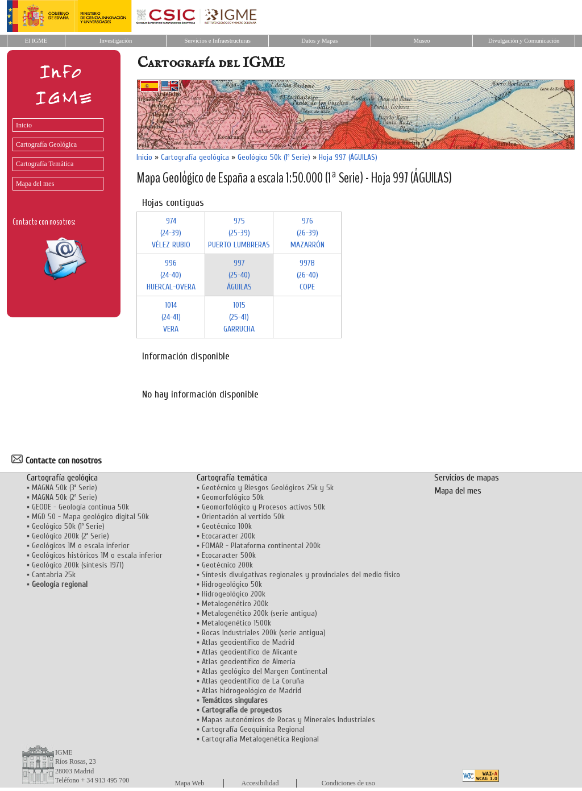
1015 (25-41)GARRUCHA (239, 317)
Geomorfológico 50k (233, 497)
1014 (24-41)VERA (171, 317)
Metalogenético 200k (235, 603)
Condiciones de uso (348, 783)
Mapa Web (189, 783)
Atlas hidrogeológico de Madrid (251, 690)
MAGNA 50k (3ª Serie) (64, 487)
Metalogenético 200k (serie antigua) (259, 613)
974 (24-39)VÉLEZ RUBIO (171, 233)
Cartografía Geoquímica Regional (253, 729)
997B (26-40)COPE (307, 275)
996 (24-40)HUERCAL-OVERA (171, 275)
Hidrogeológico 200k (233, 594)
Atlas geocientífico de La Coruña (253, 681)
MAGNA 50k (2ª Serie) (64, 497)
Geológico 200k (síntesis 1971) (78, 565)
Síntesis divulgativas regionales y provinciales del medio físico (301, 574)
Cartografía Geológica (46, 144)
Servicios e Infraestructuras (217, 41)
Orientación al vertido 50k (243, 516)
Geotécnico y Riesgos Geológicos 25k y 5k (268, 487)
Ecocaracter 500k (229, 555)
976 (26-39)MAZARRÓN (307, 233)
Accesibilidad (260, 783)
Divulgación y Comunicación (523, 41)
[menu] (55, 151)
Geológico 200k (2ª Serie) (70, 536)
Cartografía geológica (195, 157)
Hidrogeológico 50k (232, 584)
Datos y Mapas (319, 41)
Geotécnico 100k (227, 526)
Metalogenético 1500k (236, 623)
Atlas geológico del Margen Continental (264, 671)
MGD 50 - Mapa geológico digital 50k (90, 516)
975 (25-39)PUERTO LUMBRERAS (239, 233)
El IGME (36, 41)
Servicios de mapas (466, 478)
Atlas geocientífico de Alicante (249, 652)
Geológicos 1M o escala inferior (81, 545)
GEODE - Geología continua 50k (80, 507)
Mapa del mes (35, 184)
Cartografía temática (232, 478)
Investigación (115, 41)
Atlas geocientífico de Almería (249, 661)
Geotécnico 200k (227, 565)
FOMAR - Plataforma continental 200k (261, 545)
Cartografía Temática (44, 164)
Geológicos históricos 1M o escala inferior (97, 555)
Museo (421, 41)
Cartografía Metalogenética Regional (260, 739)
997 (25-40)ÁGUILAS (239, 275)
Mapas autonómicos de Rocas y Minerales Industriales (288, 719)
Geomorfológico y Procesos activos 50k (263, 507)
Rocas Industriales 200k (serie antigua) (264, 632)
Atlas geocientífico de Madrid (248, 642)
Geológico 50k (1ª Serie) (274, 157)
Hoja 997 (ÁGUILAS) (348, 157)
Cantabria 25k (54, 574)
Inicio (24, 125)
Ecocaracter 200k (228, 536)
